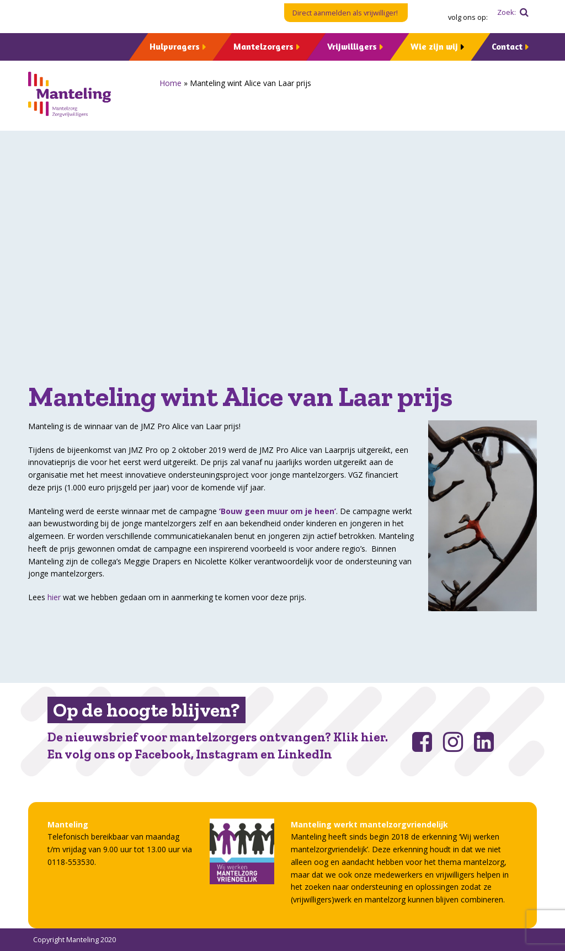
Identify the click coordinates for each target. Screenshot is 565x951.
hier (54, 597)
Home (170, 83)
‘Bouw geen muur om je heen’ (277, 511)
